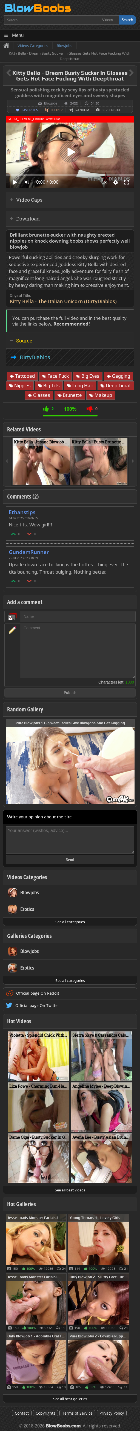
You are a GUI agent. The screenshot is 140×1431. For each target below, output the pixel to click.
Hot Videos (19, 1021)
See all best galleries (70, 1399)
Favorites (30, 110)
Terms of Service (77, 1413)
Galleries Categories (29, 936)
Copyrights (45, 1413)
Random (82, 110)
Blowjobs (50, 103)
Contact (22, 1413)
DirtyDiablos (35, 357)
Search (127, 19)
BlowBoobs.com (63, 1426)
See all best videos (70, 1190)
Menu (18, 35)
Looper (56, 110)
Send (70, 860)
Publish (70, 693)
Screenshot (112, 110)
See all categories (70, 922)
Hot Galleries (21, 1204)
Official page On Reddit (37, 993)
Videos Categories (27, 877)
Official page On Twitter (37, 1005)
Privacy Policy (111, 1413)
